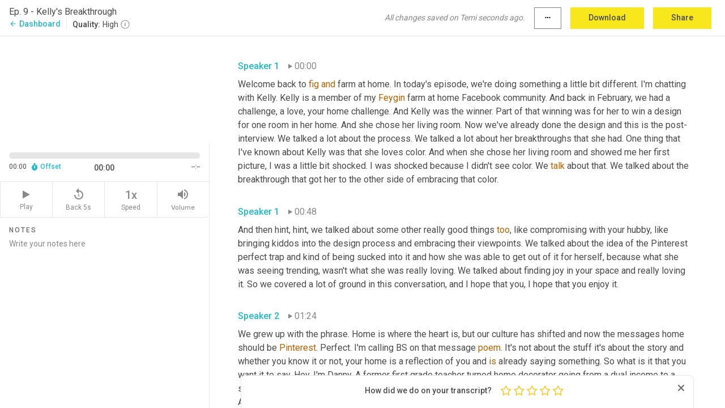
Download (607, 17)
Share (682, 17)
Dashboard (35, 23)
